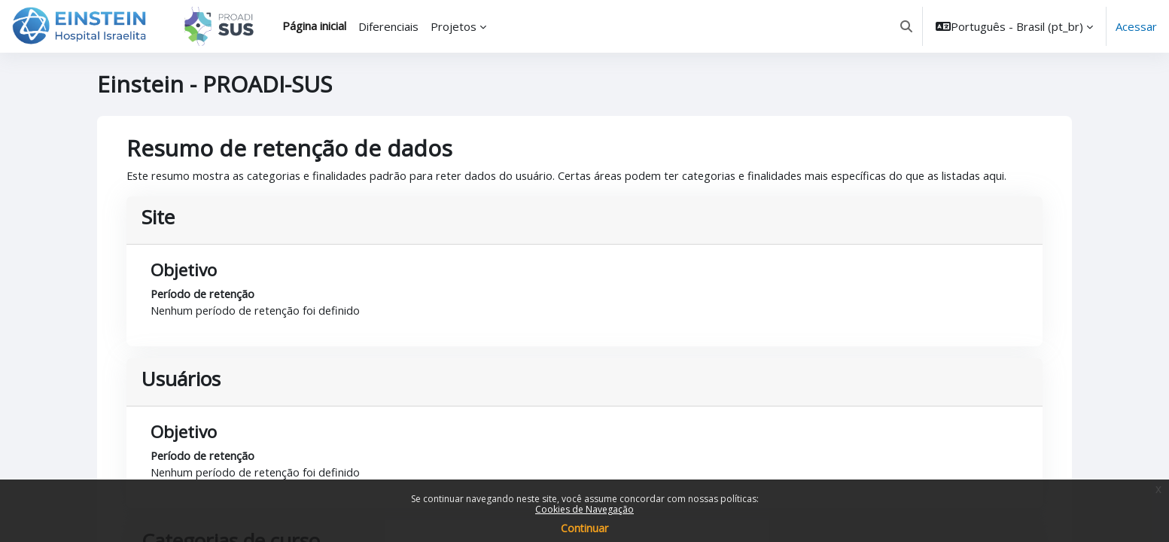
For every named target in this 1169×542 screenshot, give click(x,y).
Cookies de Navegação (584, 509)
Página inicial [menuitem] (314, 25)
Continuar (584, 528)
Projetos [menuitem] (453, 26)
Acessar (1136, 26)
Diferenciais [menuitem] (388, 26)
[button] (906, 26)
